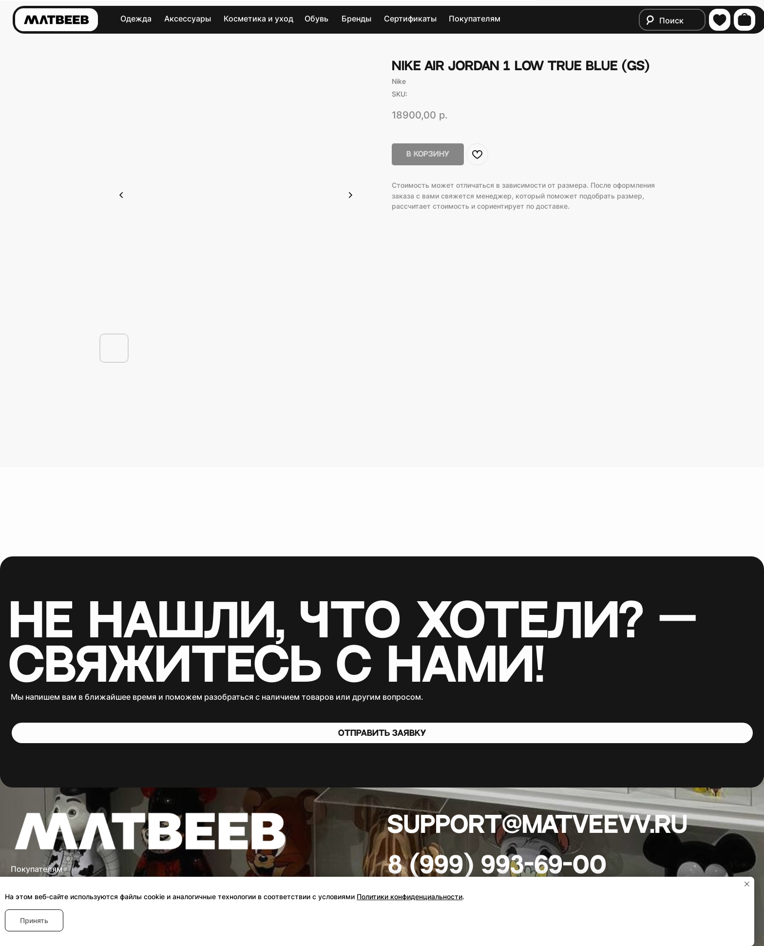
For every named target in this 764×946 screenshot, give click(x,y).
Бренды (356, 18)
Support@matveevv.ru (537, 825)
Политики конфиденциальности (409, 896)
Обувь (316, 18)
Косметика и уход (258, 18)
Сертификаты (410, 18)
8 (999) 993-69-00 (497, 865)
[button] (382, 733)
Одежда (136, 18)
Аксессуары (187, 18)
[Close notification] (747, 884)
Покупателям (474, 18)
